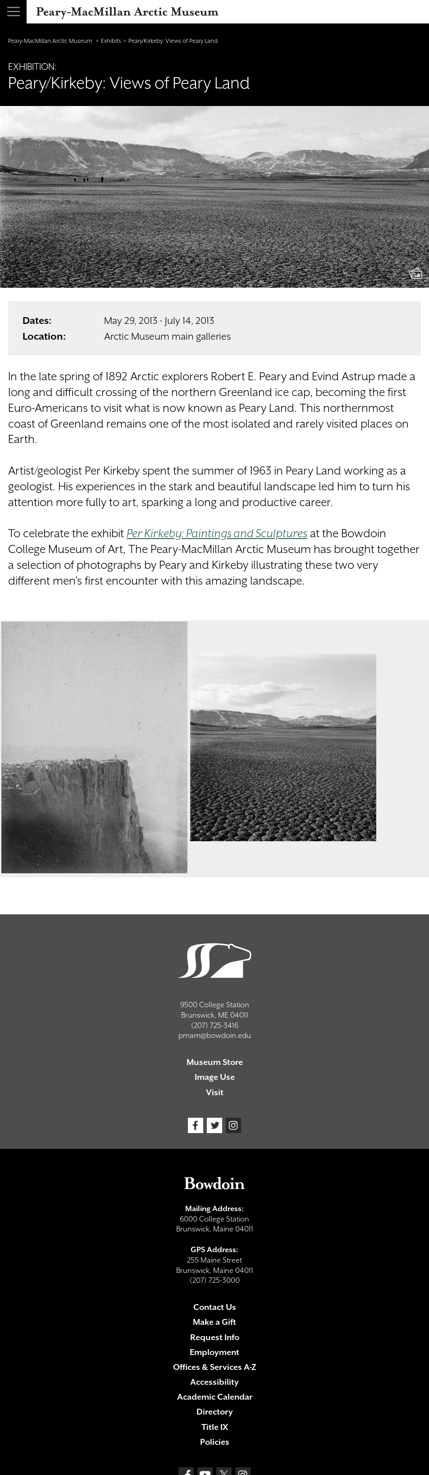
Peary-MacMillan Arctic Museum (51, 40)
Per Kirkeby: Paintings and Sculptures (217, 533)
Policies (214, 1442)
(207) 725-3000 (215, 1280)
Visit (215, 1092)
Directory (214, 1411)
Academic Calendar (214, 1396)
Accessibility (214, 1382)
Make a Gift (214, 1322)
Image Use (215, 1077)
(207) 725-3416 (214, 1025)
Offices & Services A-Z (214, 1367)
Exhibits (111, 40)
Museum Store (215, 1062)
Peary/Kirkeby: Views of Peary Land (173, 40)
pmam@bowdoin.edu (214, 1035)
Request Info (214, 1337)
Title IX (214, 1427)
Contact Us (214, 1307)
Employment (214, 1352)
